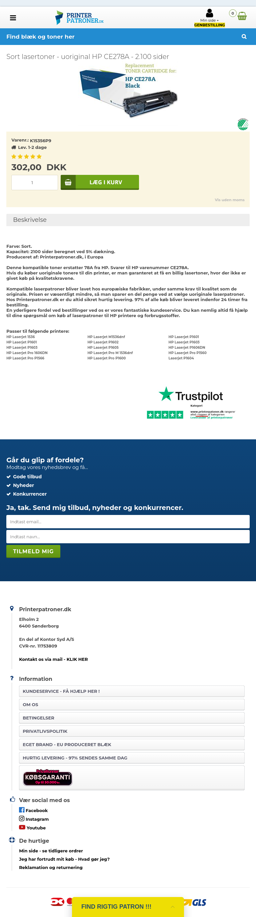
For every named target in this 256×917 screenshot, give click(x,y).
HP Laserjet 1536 (20, 337)
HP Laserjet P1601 (184, 337)
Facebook (33, 810)
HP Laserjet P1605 (102, 347)
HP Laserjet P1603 (184, 342)
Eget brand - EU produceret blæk (67, 744)
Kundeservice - (61, 691)
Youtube (32, 827)
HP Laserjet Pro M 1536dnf (110, 353)
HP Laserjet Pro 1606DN (27, 353)
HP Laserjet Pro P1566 (25, 358)
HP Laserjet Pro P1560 (188, 353)
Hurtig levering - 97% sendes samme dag (75, 757)
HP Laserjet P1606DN (187, 347)
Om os (30, 704)
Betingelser (38, 717)
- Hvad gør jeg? (64, 859)
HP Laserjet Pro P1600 (106, 358)
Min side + (209, 17)
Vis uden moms (229, 200)
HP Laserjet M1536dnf (106, 337)
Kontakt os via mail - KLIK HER (53, 659)
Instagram (34, 818)
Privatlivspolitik (45, 731)
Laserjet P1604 (181, 358)
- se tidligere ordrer (51, 850)
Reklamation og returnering (51, 867)
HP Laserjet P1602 (102, 342)
